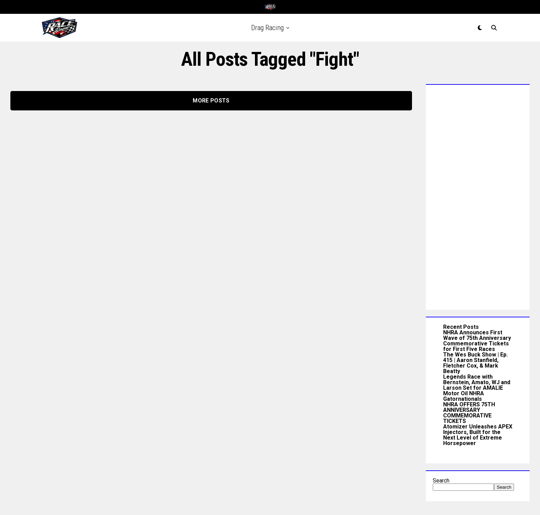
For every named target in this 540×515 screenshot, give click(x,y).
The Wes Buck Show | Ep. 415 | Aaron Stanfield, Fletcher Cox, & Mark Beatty (475, 362)
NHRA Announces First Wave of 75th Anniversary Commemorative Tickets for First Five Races (477, 340)
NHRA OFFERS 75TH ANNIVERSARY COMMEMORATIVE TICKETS (469, 412)
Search (441, 480)
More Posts (211, 100)
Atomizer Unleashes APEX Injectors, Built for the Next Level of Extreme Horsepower (477, 434)
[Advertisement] (478, 195)
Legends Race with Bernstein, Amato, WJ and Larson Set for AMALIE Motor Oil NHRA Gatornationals (476, 387)
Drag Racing (267, 28)
